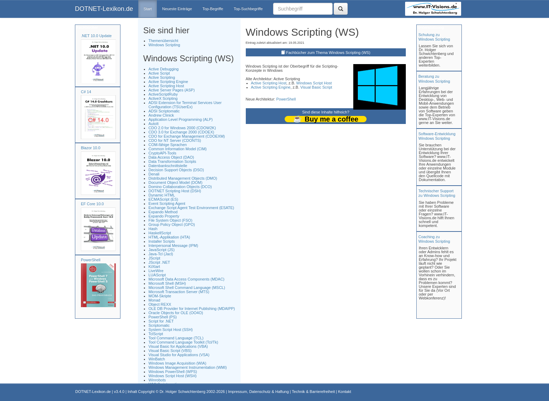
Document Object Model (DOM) (175, 182)
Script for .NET (161, 321)
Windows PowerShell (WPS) (172, 371)
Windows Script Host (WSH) (172, 376)
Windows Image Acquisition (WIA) (177, 363)
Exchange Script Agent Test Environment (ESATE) (191, 208)
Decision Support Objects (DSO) (176, 170)
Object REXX (159, 304)
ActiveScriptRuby (163, 94)
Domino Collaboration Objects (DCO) (180, 187)
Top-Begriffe (212, 9)
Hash (153, 229)
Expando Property (163, 216)
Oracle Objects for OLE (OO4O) (175, 313)
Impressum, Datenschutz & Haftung (258, 391)
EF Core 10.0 (92, 204)
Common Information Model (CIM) (177, 149)
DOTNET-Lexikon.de (104, 8)
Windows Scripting (164, 45)
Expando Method (163, 212)
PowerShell (90, 260)
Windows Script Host (314, 83)
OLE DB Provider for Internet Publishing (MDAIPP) (191, 308)
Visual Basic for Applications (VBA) (178, 346)
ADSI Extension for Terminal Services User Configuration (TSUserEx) (185, 105)
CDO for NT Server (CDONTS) (174, 140)
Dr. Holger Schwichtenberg (183, 391)
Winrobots (157, 380)
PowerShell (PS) (162, 317)
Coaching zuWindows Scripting (434, 239)
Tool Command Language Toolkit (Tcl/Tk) (183, 342)
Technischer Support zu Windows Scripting (436, 193)
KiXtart (154, 266)
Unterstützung (430, 27)
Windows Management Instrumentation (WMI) (187, 367)
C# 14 (86, 92)
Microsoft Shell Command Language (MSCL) (186, 287)
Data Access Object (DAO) (171, 157)
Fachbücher (86, 27)
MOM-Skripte (159, 296)
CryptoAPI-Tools (162, 153)
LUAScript (157, 275)
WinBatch (156, 359)
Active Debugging (163, 69)
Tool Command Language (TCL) (175, 338)
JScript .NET (159, 262)
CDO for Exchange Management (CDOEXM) (186, 136)
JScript (154, 258)
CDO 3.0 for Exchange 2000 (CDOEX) (181, 132)
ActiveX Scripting (163, 98)
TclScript (155, 334)
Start (148, 9)
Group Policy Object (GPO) (171, 224)
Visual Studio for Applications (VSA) (178, 355)
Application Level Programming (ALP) (180, 119)
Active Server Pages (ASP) (171, 90)
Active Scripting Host (166, 86)
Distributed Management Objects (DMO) (182, 178)
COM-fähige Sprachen (167, 145)
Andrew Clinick (161, 115)
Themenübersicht (163, 41)
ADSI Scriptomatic (164, 111)
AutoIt (153, 124)
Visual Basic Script (316, 87)
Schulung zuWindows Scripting (434, 37)
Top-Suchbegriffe (248, 9)
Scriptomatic (159, 325)
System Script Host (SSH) (170, 329)
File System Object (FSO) (170, 220)
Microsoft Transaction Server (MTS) (178, 292)
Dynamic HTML (161, 195)
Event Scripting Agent (166, 203)
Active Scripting (161, 77)
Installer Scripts (161, 241)
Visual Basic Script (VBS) (170, 350)
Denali (153, 174)
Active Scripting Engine (168, 81)
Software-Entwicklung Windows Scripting (437, 136)
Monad (154, 300)
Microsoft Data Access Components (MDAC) (186, 279)
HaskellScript (159, 233)
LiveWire (156, 271)
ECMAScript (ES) (163, 199)
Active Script (159, 73)
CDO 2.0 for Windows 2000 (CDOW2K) (182, 128)
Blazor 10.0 (90, 148)
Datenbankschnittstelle (167, 166)
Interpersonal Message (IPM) (173, 245)
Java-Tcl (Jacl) (160, 254)
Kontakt (344, 391)
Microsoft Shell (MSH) (167, 283)
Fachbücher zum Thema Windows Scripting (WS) (328, 52)
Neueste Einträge (177, 9)
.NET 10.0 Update (96, 36)
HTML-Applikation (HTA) (169, 237)
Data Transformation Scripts (172, 161)
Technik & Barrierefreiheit (313, 391)
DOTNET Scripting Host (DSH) (174, 191)
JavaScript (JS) (161, 250)
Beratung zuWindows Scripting (434, 78)
